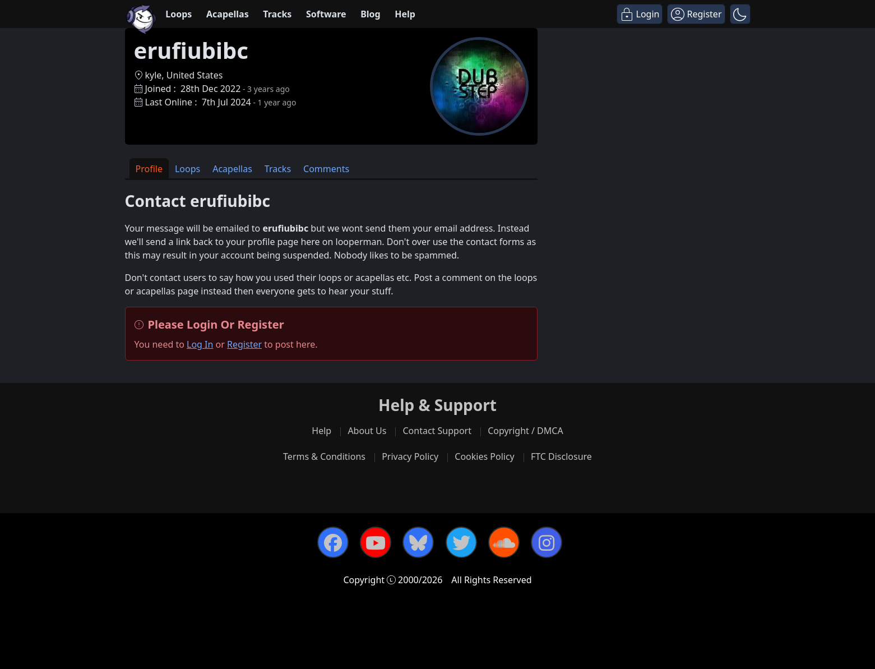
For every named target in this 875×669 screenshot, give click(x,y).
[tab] (149, 168)
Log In (200, 344)
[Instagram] (546, 542)
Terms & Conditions (324, 456)
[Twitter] (461, 542)
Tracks (277, 14)
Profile (149, 169)
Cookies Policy (484, 456)
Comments (326, 169)
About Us (367, 431)
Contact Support (436, 431)
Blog (370, 14)
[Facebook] (333, 542)
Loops (178, 14)
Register (244, 344)
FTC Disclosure (561, 456)
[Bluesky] (418, 542)
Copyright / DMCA (525, 431)
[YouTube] (375, 542)
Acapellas (227, 14)
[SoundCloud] (504, 542)
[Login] (640, 14)
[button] (740, 14)
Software (326, 14)
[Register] (696, 14)
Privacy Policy (410, 456)
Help (405, 14)
